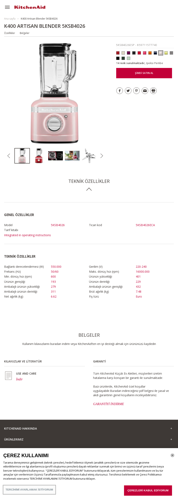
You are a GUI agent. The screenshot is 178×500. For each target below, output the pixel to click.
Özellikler (9, 33)
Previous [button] (9, 156)
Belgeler (24, 33)
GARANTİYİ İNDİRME (108, 404)
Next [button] (102, 156)
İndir (19, 379)
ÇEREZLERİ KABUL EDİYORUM (148, 490)
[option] (22, 156)
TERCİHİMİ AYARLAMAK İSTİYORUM (29, 489)
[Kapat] (172, 455)
